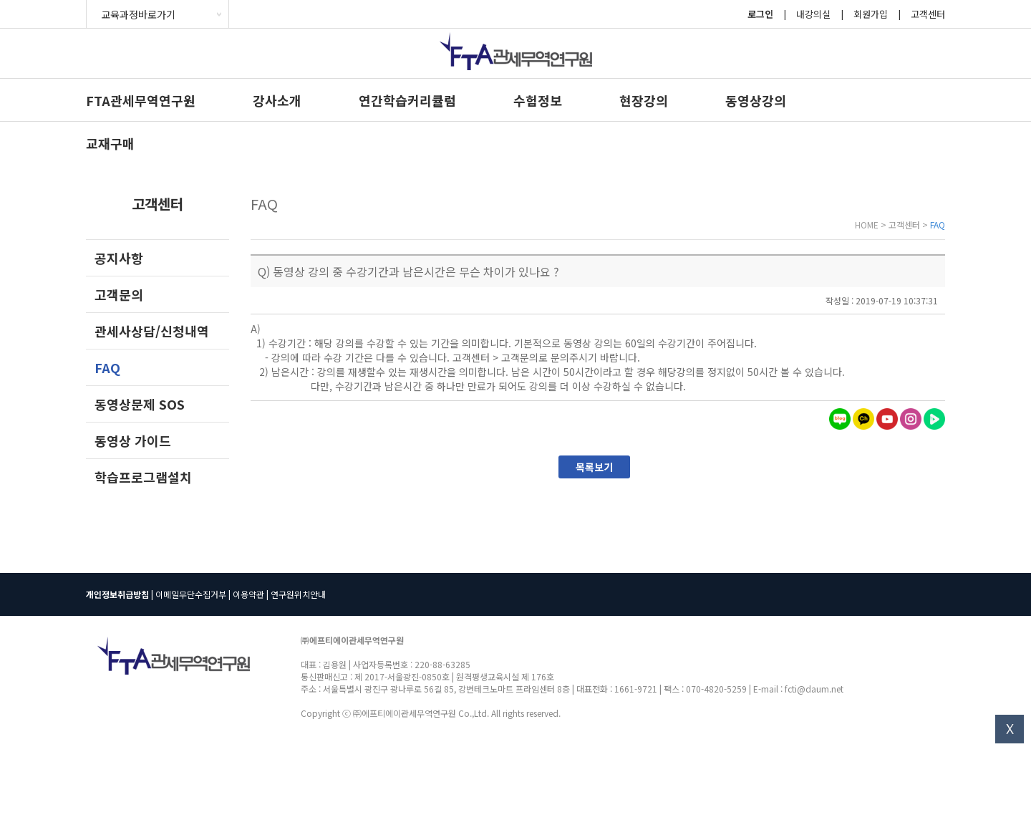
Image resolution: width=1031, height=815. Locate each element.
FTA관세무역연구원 (140, 100)
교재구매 (110, 143)
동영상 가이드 (133, 440)
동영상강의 (755, 100)
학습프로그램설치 (143, 477)
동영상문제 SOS (140, 404)
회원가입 (870, 14)
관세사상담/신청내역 (152, 331)
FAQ (107, 367)
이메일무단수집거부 (190, 594)
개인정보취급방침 (117, 594)
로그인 (760, 14)
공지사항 (119, 258)
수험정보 (537, 100)
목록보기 (594, 467)
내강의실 (813, 14)
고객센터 (928, 14)
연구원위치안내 (298, 594)
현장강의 (643, 100)
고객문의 (119, 294)
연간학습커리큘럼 (407, 100)
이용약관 (248, 594)
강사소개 (277, 100)
